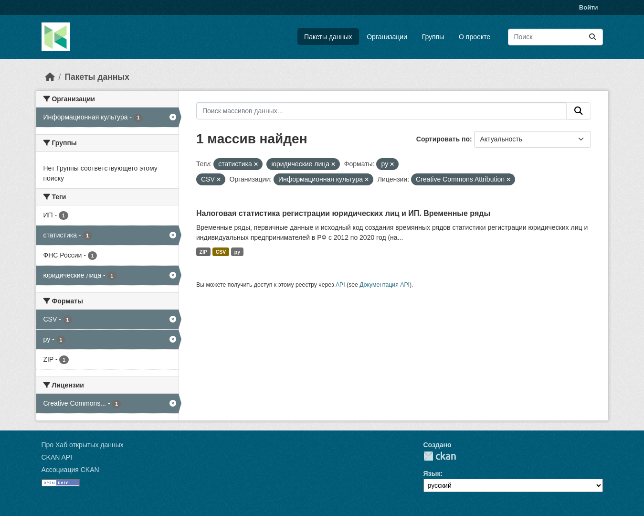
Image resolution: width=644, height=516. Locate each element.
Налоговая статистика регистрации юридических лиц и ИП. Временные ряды (343, 213)
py (237, 252)
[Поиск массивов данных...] (555, 37)
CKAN (439, 456)
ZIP (203, 252)
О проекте (474, 37)
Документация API (384, 284)
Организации (387, 37)
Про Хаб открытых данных (83, 445)
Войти (588, 7)
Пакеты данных (328, 37)
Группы (433, 37)
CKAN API (57, 457)
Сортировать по (443, 139)
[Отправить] (592, 37)
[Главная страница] (50, 77)
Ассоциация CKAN (70, 469)
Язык (432, 473)
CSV (221, 252)
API (340, 284)
